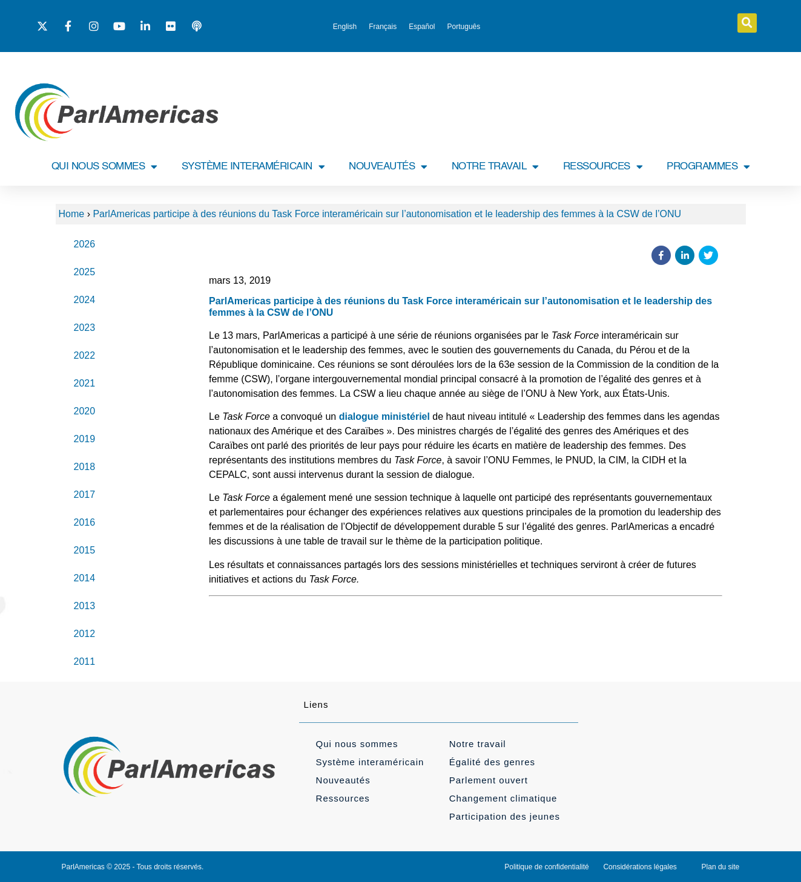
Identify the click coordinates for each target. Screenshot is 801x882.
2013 (85, 606)
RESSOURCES (603, 166)
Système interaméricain (370, 762)
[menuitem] (345, 26)
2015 (85, 550)
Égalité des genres (492, 762)
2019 (85, 439)
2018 (85, 467)
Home (72, 214)
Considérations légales (639, 867)
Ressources (343, 798)
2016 (85, 522)
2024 (85, 300)
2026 (85, 244)
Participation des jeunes (504, 816)
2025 (85, 272)
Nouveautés (343, 780)
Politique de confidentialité (546, 867)
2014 (85, 578)
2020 (85, 411)
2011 (85, 661)
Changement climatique (503, 798)
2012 (85, 634)
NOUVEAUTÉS (388, 166)
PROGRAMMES (708, 166)
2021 (85, 383)
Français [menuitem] (383, 26)
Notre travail (477, 744)
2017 (85, 494)
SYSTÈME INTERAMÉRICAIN (253, 166)
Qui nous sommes (357, 744)
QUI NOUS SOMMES (104, 166)
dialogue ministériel (384, 416)
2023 (85, 327)
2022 (85, 355)
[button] (747, 23)
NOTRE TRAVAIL (495, 166)
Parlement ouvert (488, 780)
